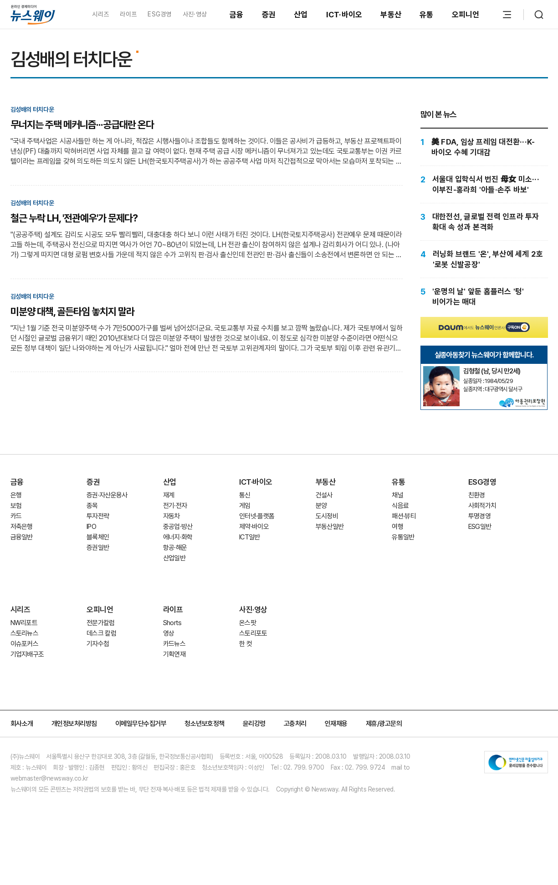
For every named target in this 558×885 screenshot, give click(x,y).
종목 (92, 506)
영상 (168, 633)
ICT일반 (249, 537)
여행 (397, 527)
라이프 (128, 14)
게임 (245, 506)
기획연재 (174, 654)
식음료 (400, 506)
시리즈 (100, 14)
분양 (321, 506)
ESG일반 (479, 527)
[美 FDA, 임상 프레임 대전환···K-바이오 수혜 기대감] (484, 147)
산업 (301, 14)
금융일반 (21, 537)
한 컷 (245, 644)
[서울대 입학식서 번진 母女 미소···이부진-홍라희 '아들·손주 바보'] (484, 184)
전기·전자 (175, 506)
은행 (16, 495)
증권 (269, 14)
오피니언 (466, 14)
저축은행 (21, 527)
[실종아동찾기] (441, 369)
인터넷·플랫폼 (256, 516)
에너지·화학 (178, 537)
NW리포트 (24, 623)
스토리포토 (253, 633)
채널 (397, 495)
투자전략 (98, 516)
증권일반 (98, 547)
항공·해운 (175, 547)
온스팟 (247, 623)
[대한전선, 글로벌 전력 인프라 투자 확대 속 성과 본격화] (484, 222)
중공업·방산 (178, 527)
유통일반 (403, 537)
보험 (16, 506)
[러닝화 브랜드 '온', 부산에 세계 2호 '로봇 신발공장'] (484, 259)
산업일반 (174, 558)
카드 (16, 516)
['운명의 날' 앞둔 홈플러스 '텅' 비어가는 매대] (484, 296)
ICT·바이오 (344, 14)
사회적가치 (482, 506)
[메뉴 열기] (507, 14)
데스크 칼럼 (101, 633)
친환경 (476, 495)
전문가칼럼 (101, 623)
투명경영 (479, 516)
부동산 (390, 14)
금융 (237, 14)
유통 (427, 14)
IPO (91, 527)
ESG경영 (159, 14)
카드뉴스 (174, 644)
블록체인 (98, 537)
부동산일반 (330, 527)
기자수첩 (98, 644)
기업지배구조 (27, 654)
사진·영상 (195, 14)
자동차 (171, 516)
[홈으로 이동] (32, 14)
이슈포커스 (24, 644)
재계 (168, 495)
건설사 (324, 495)
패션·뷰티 (404, 516)
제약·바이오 (254, 527)
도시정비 (327, 516)
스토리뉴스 (24, 633)
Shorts (172, 623)
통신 (245, 495)
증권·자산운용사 (107, 495)
